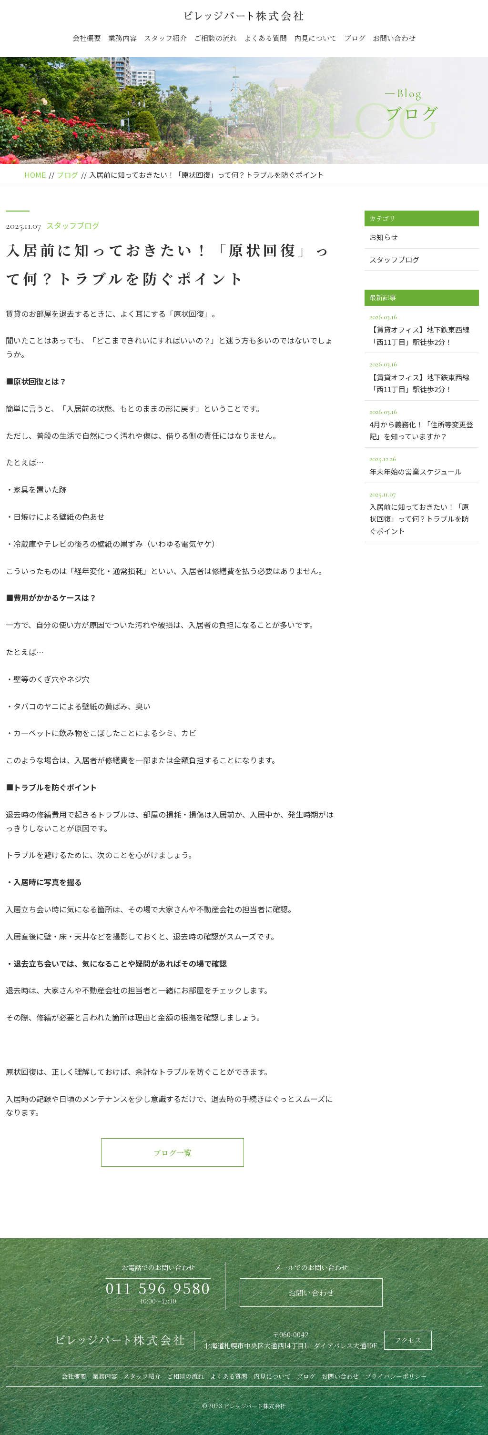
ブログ (355, 38)
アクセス (408, 1340)
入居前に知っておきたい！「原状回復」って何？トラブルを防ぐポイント (421, 512)
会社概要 (86, 38)
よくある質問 (265, 38)
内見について (315, 38)
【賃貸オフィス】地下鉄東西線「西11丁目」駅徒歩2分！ (421, 329)
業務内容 (122, 38)
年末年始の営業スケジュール (421, 464)
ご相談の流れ (215, 38)
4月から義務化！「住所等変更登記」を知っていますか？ (421, 423)
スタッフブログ (73, 225)
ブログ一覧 (172, 1152)
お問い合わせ (394, 38)
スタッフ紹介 (165, 38)
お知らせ (383, 237)
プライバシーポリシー (396, 1376)
